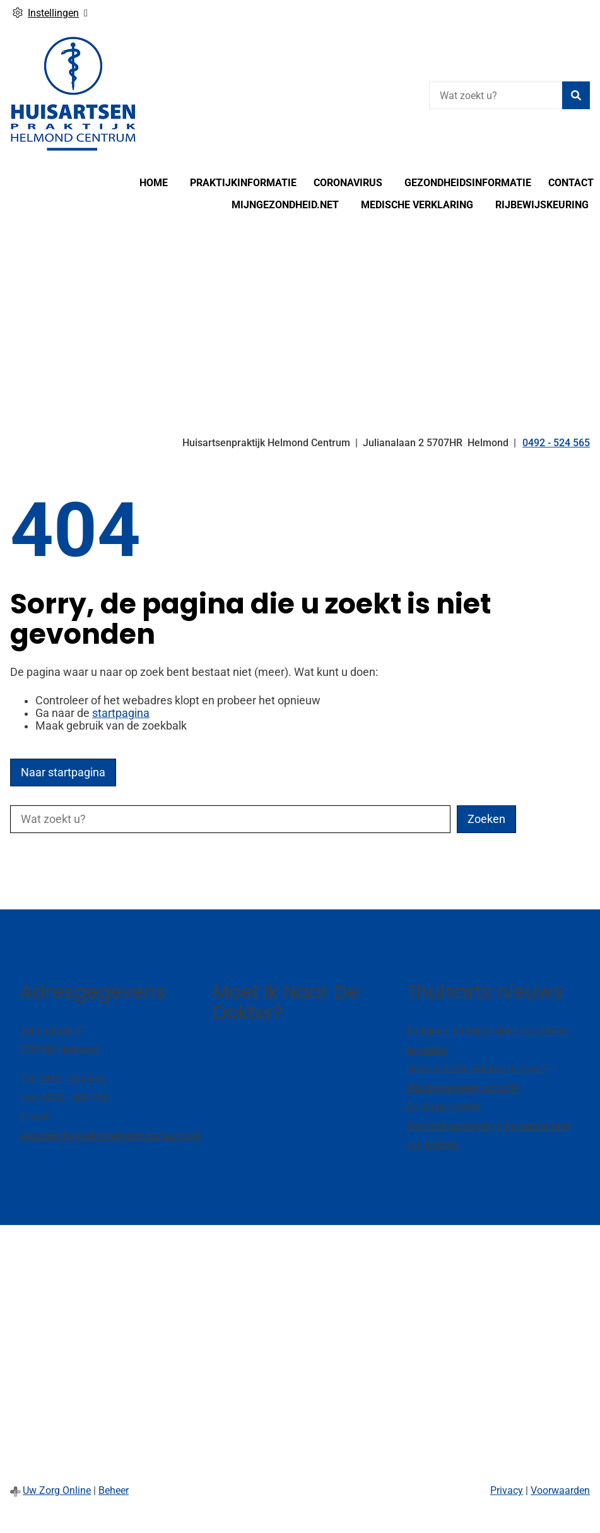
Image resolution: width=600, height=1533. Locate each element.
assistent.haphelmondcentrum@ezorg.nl (110, 1136)
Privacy (506, 1490)
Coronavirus (348, 183)
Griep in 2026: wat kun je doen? (476, 1069)
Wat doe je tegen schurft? (462, 1088)
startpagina (121, 713)
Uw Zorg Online (57, 1490)
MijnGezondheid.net (285, 205)
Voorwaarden (560, 1490)
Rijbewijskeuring (542, 205)
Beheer (113, 1490)
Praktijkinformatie (243, 183)
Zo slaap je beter (443, 1107)
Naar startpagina (63, 772)
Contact (571, 183)
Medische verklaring (417, 205)
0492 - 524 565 (71, 1079)
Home (153, 183)
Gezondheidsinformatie (467, 183)
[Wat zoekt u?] (495, 95)
